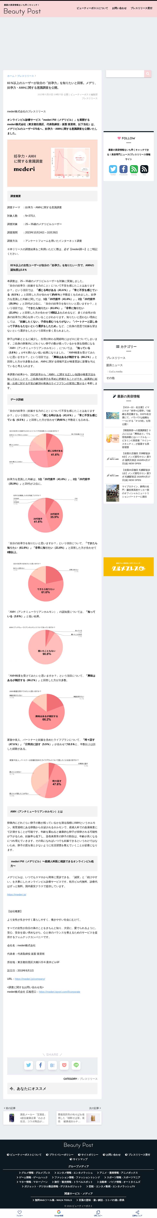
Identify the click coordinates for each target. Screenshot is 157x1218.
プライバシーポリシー (61, 1154)
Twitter (113, 174)
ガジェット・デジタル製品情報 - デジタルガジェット (53, 1186)
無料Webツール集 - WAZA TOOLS (53, 1200)
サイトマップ (80, 1159)
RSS (144, 174)
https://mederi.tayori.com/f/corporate (59, 991)
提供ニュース (114, 365)
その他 (110, 378)
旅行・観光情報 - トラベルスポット (73, 1182)
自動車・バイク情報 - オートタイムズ (120, 1182)
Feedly (134, 174)
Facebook (123, 174)
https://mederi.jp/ (16, 894)
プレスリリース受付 (141, 8)
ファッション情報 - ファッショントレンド (77, 1177)
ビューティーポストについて (92, 8)
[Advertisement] (78, 42)
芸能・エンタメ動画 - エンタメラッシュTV (112, 1186)
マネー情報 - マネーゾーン (33, 1182)
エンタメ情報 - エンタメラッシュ (75, 1172)
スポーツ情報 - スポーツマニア (123, 1177)
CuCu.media (115, 371)
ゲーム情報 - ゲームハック (33, 1177)
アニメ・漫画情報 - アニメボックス (119, 1172)
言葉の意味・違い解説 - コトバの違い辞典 (101, 1200)
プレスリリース (89, 1078)
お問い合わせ (119, 8)
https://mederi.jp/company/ (30, 979)
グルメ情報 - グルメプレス (35, 1172)
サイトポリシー (89, 1154)
